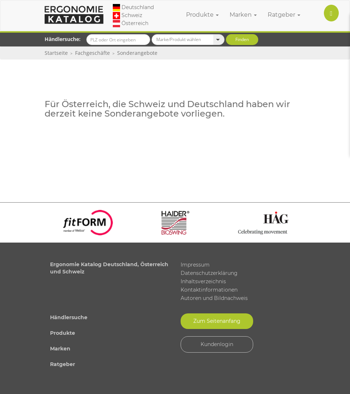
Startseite (56, 52)
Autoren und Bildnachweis (214, 298)
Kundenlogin (217, 344)
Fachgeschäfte (92, 52)
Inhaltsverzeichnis (203, 281)
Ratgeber (284, 14)
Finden (242, 39)
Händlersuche (68, 317)
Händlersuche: (63, 39)
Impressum (195, 264)
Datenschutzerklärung (209, 273)
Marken (243, 14)
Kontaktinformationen (209, 290)
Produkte (202, 14)
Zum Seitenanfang (216, 321)
